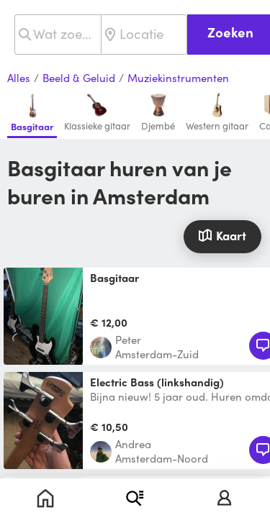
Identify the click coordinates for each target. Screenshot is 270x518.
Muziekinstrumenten (178, 78)
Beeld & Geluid (78, 78)
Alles (18, 78)
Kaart (222, 235)
